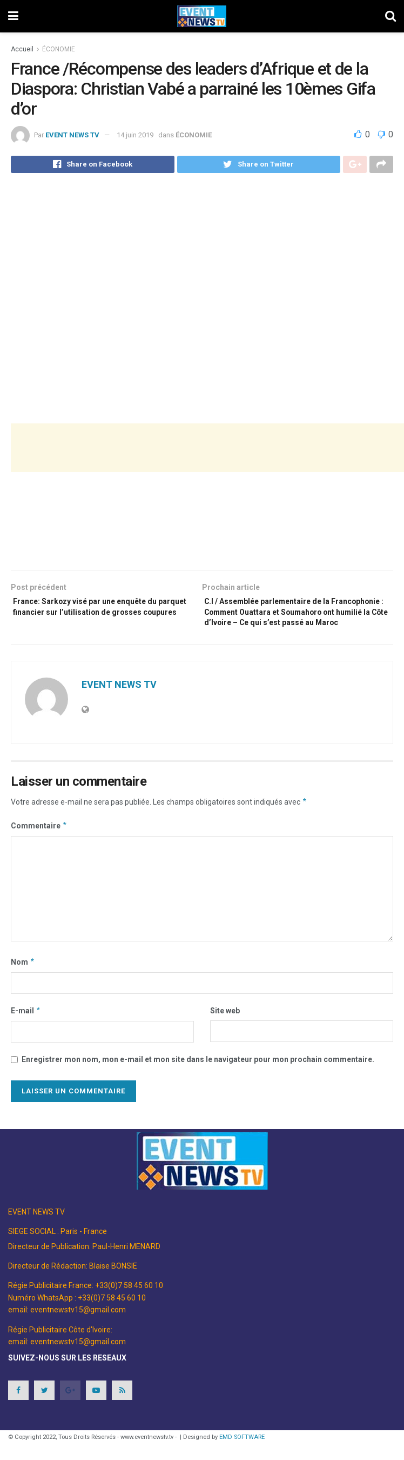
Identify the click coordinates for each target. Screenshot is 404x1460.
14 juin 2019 (135, 135)
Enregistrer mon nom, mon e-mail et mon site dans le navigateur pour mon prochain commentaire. (198, 1081)
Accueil (22, 49)
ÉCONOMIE (58, 49)
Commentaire (39, 848)
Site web (225, 1032)
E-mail (26, 1033)
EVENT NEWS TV (72, 135)
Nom (23, 984)
